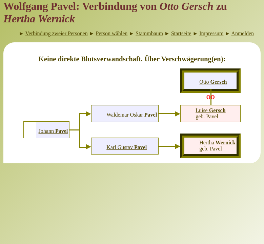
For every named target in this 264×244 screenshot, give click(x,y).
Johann (53, 131)
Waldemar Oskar (131, 115)
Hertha (217, 142)
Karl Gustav (126, 147)
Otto (213, 82)
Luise (210, 110)
